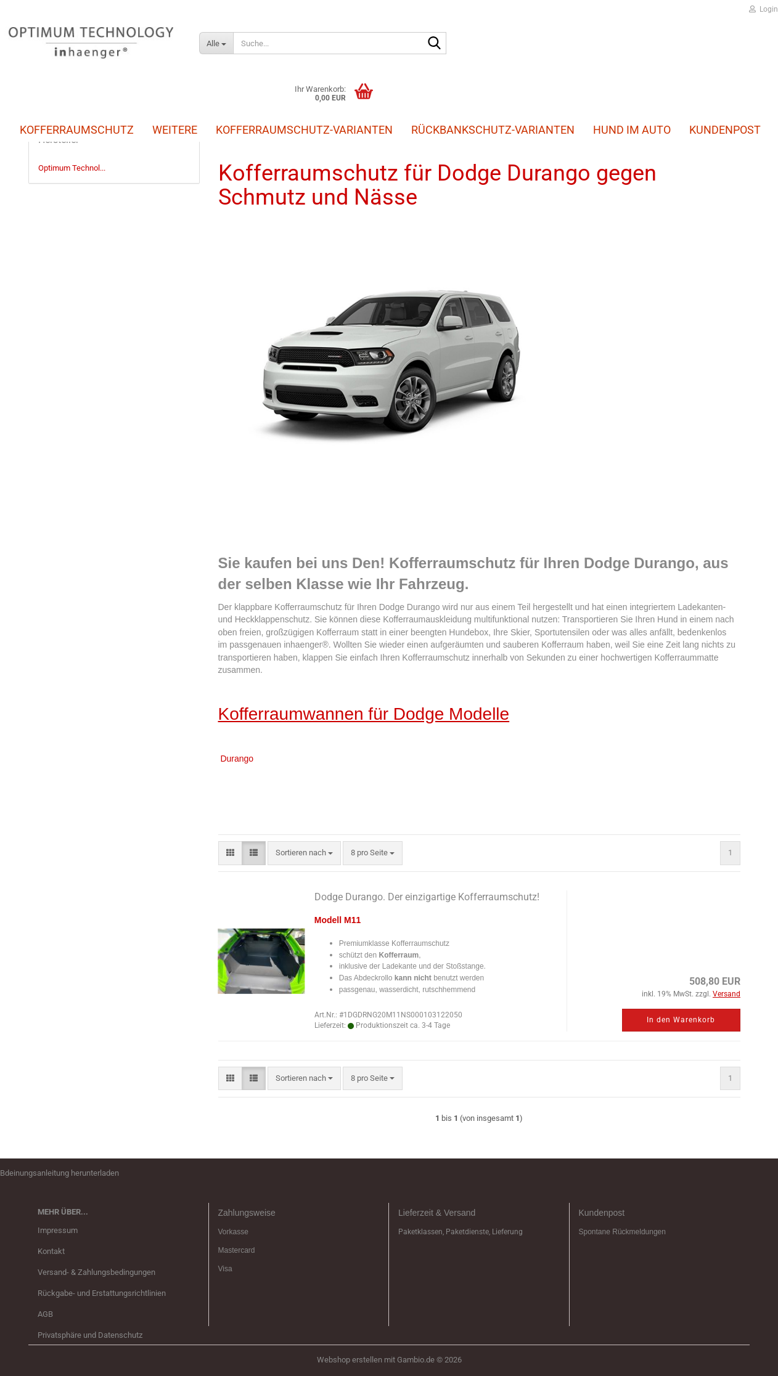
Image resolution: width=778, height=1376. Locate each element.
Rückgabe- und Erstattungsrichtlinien (102, 1293)
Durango (236, 758)
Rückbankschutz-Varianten (493, 129)
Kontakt (51, 1251)
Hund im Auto (632, 129)
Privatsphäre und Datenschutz (90, 1335)
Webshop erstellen (349, 1359)
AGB (45, 1314)
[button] (230, 853)
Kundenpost (725, 129)
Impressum (58, 1230)
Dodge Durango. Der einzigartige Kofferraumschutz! (426, 897)
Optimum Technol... (71, 168)
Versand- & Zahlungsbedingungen (96, 1272)
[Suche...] (216, 43)
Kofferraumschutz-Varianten (304, 129)
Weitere (174, 129)
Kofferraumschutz (77, 129)
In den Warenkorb (681, 1020)
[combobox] (304, 853)
